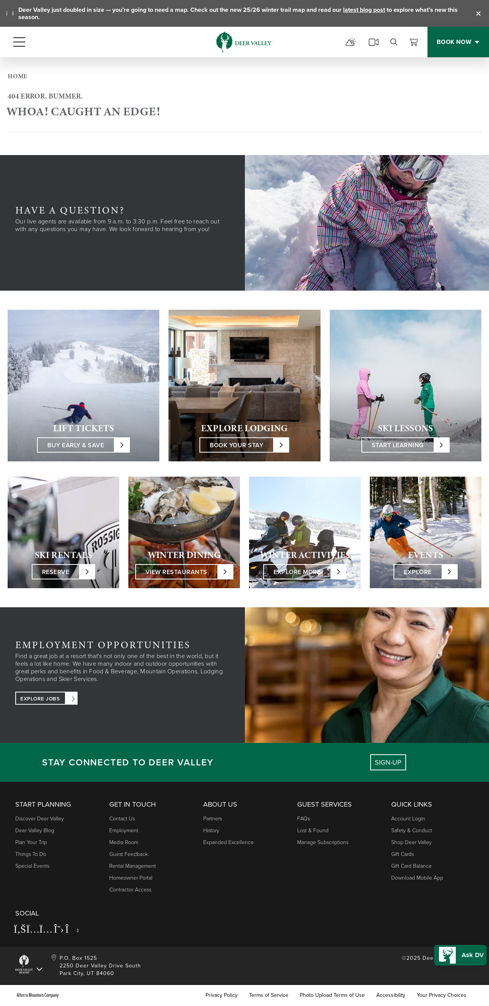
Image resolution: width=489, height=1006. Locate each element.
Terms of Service (268, 995)
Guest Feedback (128, 854)
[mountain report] (350, 42)
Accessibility (390, 995)
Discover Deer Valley (39, 819)
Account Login (408, 819)
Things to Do (30, 854)
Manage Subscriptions (322, 842)
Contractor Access (130, 890)
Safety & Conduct (411, 830)
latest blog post (364, 9)
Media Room (123, 842)
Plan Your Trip (31, 842)
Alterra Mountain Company (38, 995)
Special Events (32, 866)
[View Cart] (413, 42)
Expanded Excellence (228, 842)
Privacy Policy (222, 995)
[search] (393, 42)
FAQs (303, 819)
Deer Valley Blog (34, 830)
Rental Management (132, 866)
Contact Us (122, 819)
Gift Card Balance (411, 866)
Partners (212, 819)
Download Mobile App (417, 878)
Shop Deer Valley (411, 842)
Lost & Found (313, 830)
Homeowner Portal (130, 878)
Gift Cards (402, 854)
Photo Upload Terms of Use (332, 995)
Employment (123, 830)
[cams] (374, 42)
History (211, 830)
